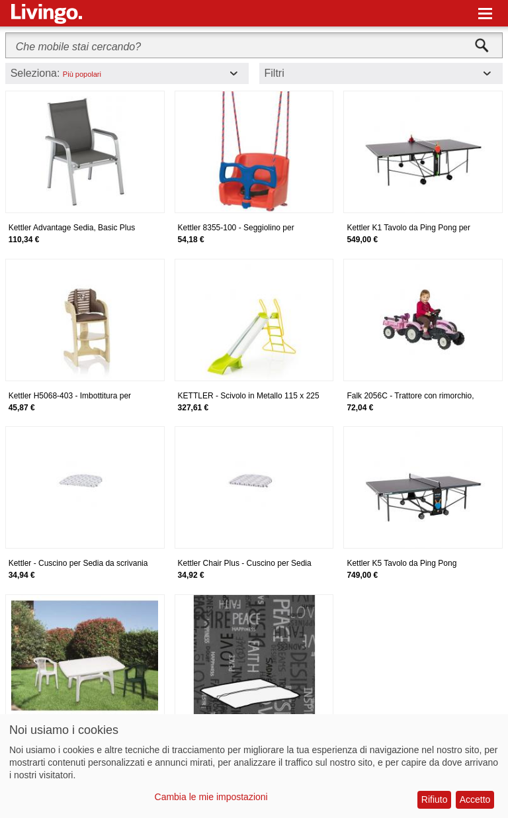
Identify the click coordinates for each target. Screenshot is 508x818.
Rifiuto (434, 799)
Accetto (475, 799)
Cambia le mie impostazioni (211, 797)
